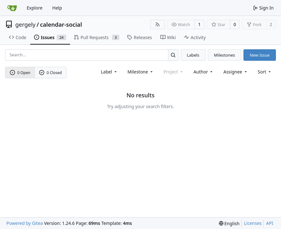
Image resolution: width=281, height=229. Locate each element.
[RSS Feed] (157, 24)
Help (57, 8)
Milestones (224, 55)
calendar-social (61, 24)
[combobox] (109, 71)
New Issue (260, 55)
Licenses (253, 223)
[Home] (12, 8)
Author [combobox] (203, 72)
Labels (193, 55)
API (269, 223)
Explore (34, 8)
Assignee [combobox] (235, 72)
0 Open (20, 72)
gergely (25, 24)
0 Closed (50, 72)
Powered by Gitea (24, 223)
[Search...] (173, 54)
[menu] (265, 71)
